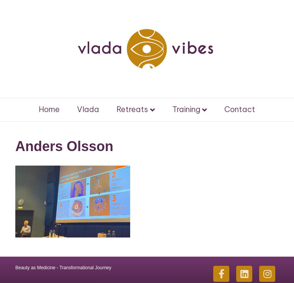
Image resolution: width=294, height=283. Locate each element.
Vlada (88, 109)
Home (49, 109)
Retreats (132, 109)
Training (186, 109)
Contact (239, 109)
